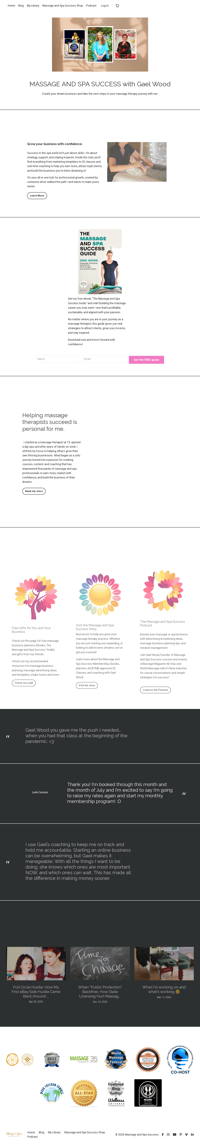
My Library (33, 5)
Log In (105, 5)
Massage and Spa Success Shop (63, 5)
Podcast (92, 5)
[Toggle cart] (117, 5)
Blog (21, 5)
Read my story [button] (34, 492)
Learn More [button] (37, 196)
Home (11, 5)
